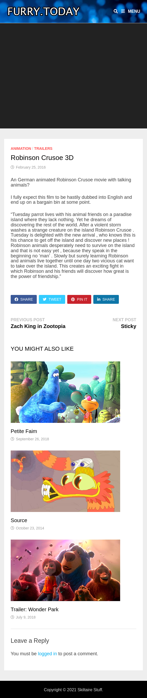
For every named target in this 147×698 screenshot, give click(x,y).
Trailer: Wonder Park (34, 609)
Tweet (52, 299)
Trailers (43, 148)
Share (24, 299)
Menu (130, 11)
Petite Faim (24, 431)
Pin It (79, 299)
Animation (21, 148)
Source (19, 520)
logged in (47, 653)
